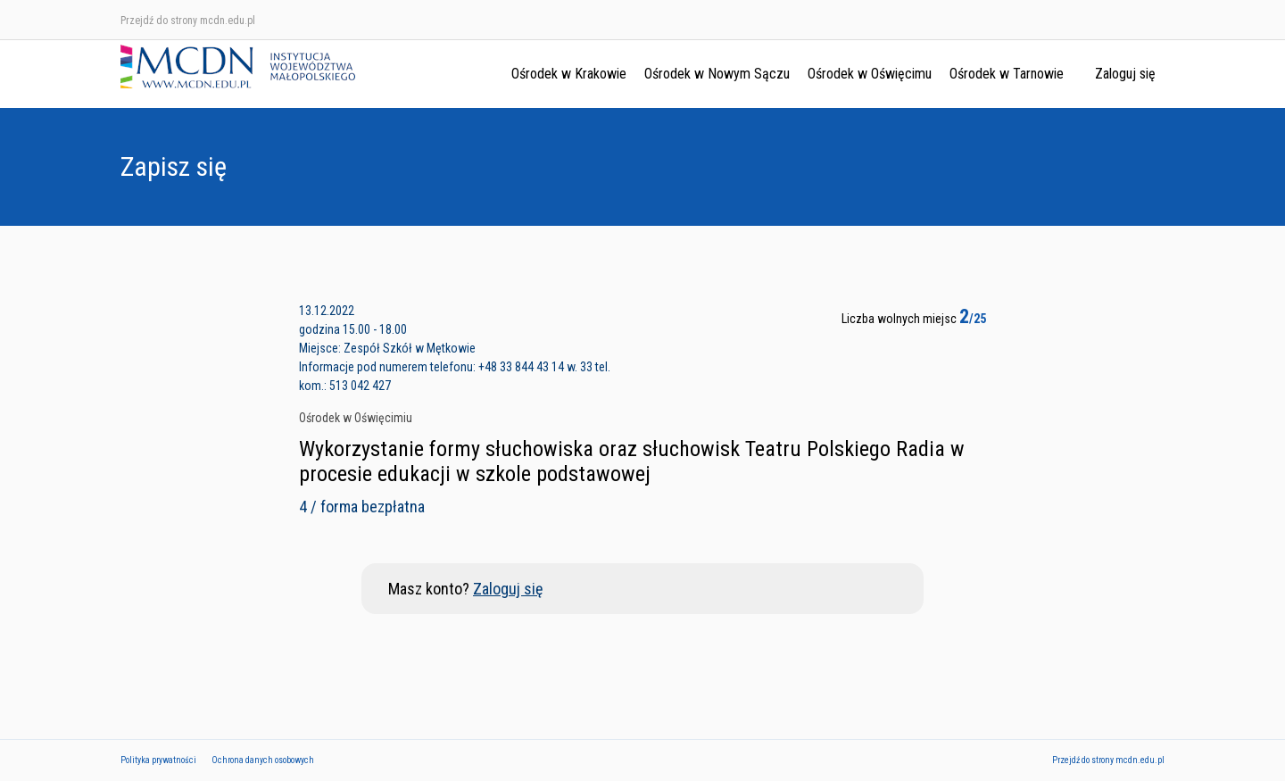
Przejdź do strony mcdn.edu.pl (187, 20)
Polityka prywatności (158, 760)
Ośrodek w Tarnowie (1006, 73)
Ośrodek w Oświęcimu (870, 73)
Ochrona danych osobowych (262, 760)
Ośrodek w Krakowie (568, 73)
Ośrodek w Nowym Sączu (717, 73)
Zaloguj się (1125, 73)
